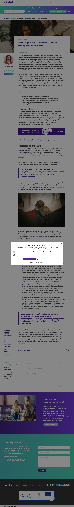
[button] (37, 262)
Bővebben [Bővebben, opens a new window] (45, 248)
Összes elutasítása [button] (44, 259)
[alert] (37, 253)
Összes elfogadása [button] (29, 259)
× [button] (61, 243)
